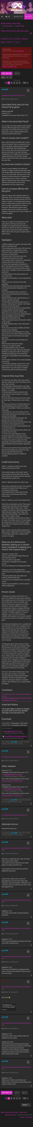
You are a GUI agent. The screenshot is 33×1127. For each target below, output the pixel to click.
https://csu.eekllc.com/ (10, 66)
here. (7, 58)
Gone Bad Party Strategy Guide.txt (15, 736)
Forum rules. (20, 51)
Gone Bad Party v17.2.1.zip (13, 731)
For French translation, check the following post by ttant (16, 695)
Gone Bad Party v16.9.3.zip (12, 789)
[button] (6, 83)
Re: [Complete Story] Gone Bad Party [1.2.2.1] (15, 757)
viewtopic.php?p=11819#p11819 (12, 795)
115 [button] (24, 83)
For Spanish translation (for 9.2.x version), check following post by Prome (16, 699)
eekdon (4, 981)
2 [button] (11, 83)
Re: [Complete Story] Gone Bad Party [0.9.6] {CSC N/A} (16, 849)
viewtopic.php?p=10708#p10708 (12, 781)
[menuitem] (7, 16)
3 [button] (14, 83)
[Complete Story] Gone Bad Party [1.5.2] (14, 40)
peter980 (5, 89)
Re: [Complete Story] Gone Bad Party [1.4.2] (14, 815)
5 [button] (19, 83)
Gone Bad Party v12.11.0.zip (13, 774)
